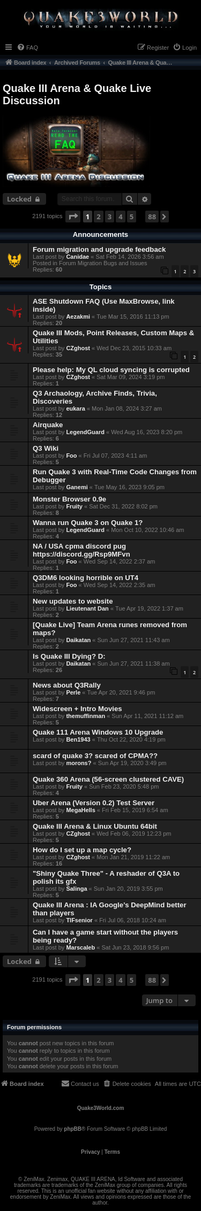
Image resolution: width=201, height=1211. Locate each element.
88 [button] (152, 216)
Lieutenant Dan (87, 608)
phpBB (72, 1129)
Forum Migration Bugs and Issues (103, 263)
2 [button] (98, 216)
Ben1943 (78, 739)
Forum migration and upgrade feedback (99, 249)
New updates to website (73, 601)
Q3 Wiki (45, 448)
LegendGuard (85, 432)
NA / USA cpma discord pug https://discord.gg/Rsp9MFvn (81, 550)
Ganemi (76, 487)
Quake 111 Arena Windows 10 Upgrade (98, 732)
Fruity (74, 506)
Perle (73, 692)
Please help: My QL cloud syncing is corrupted (111, 370)
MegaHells (80, 810)
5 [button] (131, 216)
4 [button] (120, 216)
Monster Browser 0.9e (69, 499)
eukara (75, 408)
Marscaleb (80, 947)
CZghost (78, 348)
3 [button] (109, 216)
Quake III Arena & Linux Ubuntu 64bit (95, 826)
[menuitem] (27, 47)
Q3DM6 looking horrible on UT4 (85, 578)
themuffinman (85, 716)
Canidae (77, 256)
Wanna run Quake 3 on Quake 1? (88, 523)
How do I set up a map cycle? (82, 850)
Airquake (48, 425)
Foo (71, 455)
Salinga (76, 888)
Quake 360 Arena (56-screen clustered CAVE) (108, 779)
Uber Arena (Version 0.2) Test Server (93, 803)
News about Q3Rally (67, 685)
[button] (72, 216)
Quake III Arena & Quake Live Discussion (77, 94)
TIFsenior (79, 920)
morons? (78, 763)
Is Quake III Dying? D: (69, 656)
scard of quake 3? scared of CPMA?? (95, 756)
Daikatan (78, 640)
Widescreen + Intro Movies (77, 709)
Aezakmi (78, 316)
